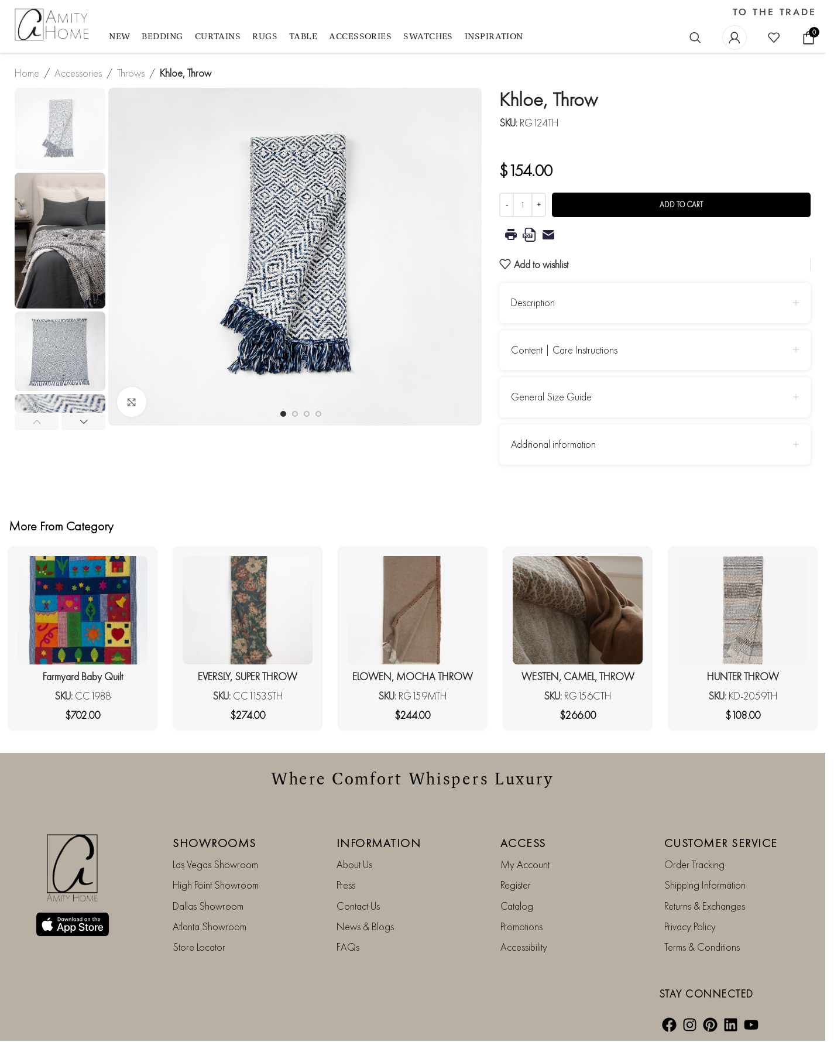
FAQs (348, 947)
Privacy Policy (690, 926)
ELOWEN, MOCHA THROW (412, 676)
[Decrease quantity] (506, 205)
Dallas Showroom (208, 906)
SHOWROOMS (214, 843)
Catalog (516, 906)
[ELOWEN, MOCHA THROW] (413, 610)
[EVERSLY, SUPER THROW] (248, 610)
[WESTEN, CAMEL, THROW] (578, 610)
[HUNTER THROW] (743, 610)
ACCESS (523, 843)
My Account (525, 864)
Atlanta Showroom (209, 926)
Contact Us (358, 906)
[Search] (695, 37)
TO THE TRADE (774, 12)
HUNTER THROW (743, 676)
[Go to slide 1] (283, 414)
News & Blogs (365, 926)
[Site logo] (53, 25)
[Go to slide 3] (307, 414)
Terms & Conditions (702, 947)
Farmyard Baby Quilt (83, 676)
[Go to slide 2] (295, 414)
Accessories (78, 73)
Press (346, 885)
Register (515, 885)
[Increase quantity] (538, 205)
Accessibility (523, 947)
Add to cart (681, 205)
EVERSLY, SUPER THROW (247, 676)
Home (27, 73)
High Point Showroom (216, 885)
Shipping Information (705, 885)
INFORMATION (379, 843)
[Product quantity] (522, 205)
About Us (354, 864)
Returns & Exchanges (704, 906)
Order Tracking (694, 864)
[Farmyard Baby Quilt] (82, 610)
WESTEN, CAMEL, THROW (577, 676)
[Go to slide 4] (318, 414)
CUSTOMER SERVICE (721, 843)
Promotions (521, 926)
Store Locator (199, 947)
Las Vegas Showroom (215, 864)
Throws (131, 73)
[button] (37, 421)
